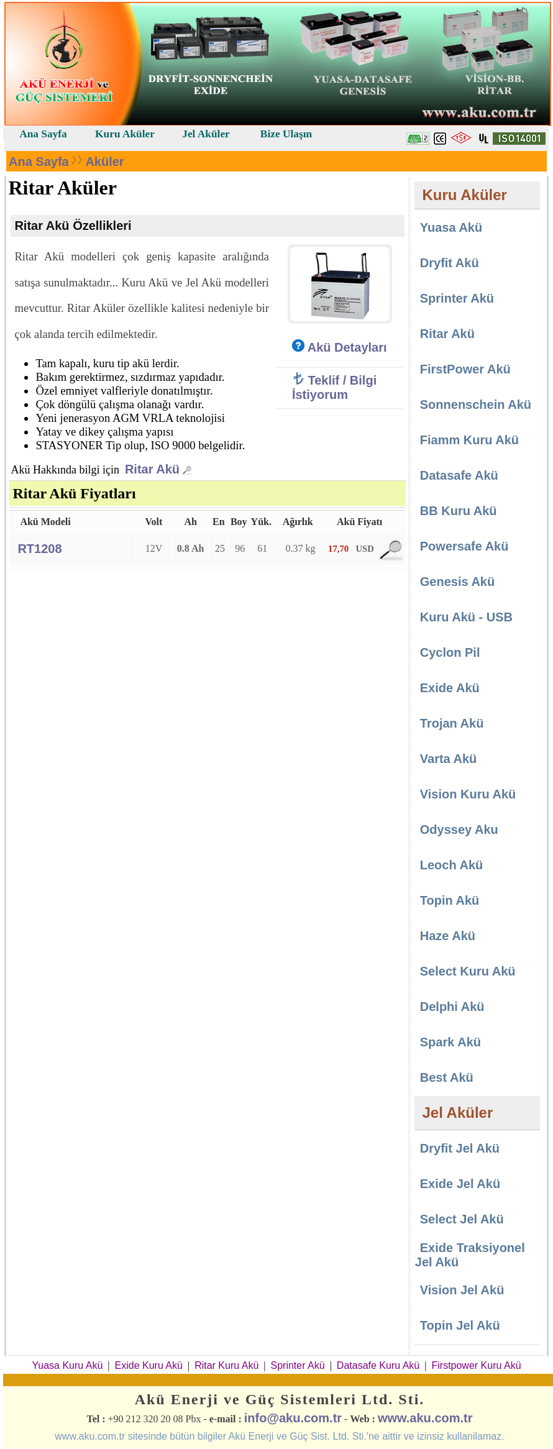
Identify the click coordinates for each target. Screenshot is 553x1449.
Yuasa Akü (450, 227)
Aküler (104, 161)
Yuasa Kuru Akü (67, 1365)
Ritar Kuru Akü (226, 1365)
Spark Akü (450, 1042)
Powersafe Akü (464, 546)
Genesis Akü (457, 581)
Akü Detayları (339, 347)
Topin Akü (450, 900)
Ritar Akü (152, 469)
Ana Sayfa (39, 161)
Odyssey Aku (459, 829)
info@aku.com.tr (293, 1418)
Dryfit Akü (449, 263)
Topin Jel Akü (460, 1325)
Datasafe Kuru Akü (378, 1365)
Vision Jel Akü (462, 1290)
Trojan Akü (452, 723)
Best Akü (446, 1077)
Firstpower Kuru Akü (476, 1365)
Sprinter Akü (457, 298)
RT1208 (39, 548)
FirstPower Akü (465, 369)
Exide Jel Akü (460, 1184)
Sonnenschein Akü (475, 404)
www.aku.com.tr (425, 1418)
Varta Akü (448, 759)
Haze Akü (447, 936)
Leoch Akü (451, 865)
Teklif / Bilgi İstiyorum (334, 387)
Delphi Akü (452, 1006)
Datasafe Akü (459, 475)
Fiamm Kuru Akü (469, 440)
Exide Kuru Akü (149, 1365)
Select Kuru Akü (468, 971)
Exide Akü (450, 688)
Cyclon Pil (450, 652)
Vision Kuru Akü (468, 794)
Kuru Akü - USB (466, 617)
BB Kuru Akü (458, 511)
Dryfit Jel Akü (460, 1148)
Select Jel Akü (462, 1219)
